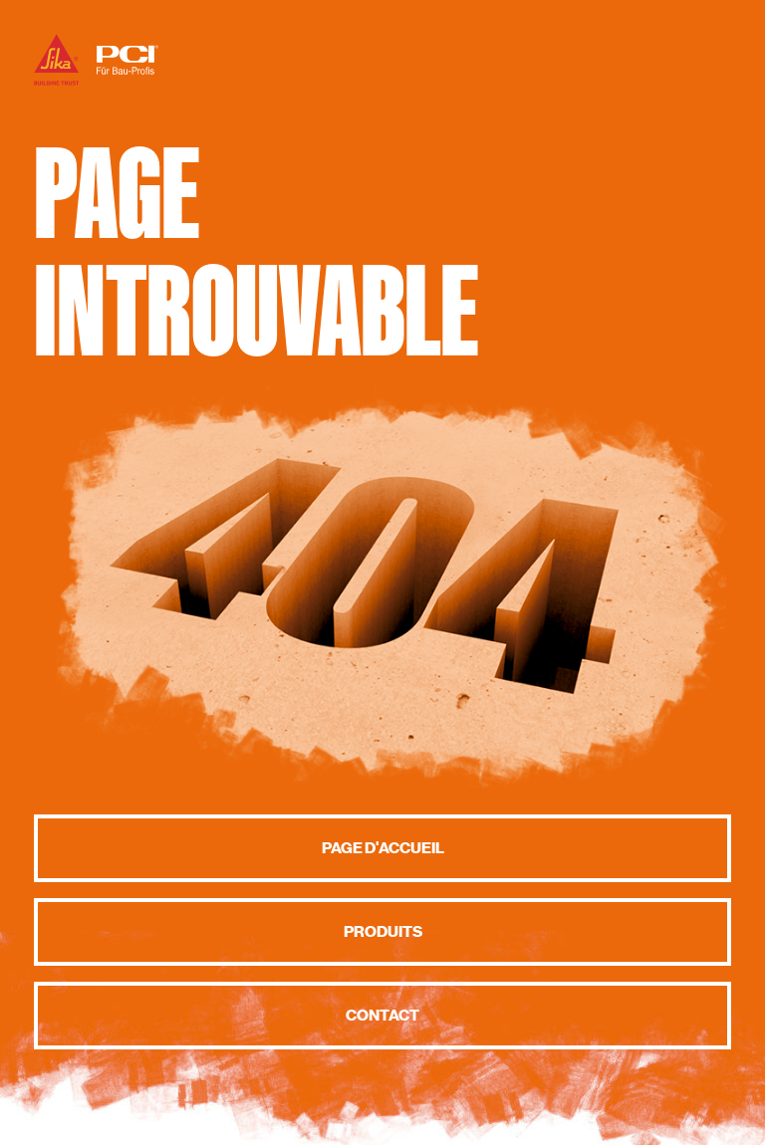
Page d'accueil (383, 848)
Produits (383, 932)
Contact (382, 1016)
